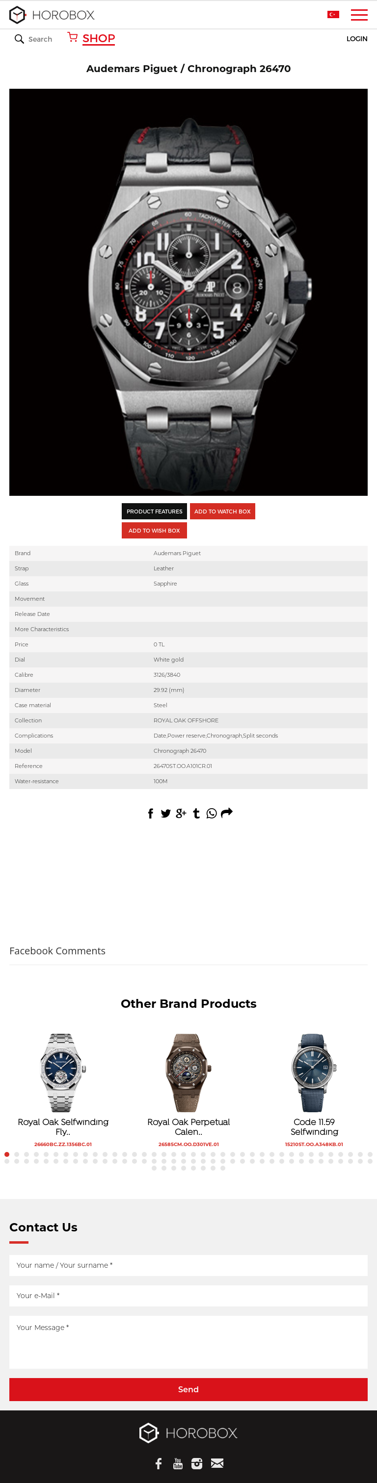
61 (222, 1161)
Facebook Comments (57, 950)
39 (6, 1161)
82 (203, 1168)
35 (340, 1154)
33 (321, 1154)
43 (46, 1161)
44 (56, 1161)
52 (134, 1161)
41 (26, 1161)
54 (154, 1161)
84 (222, 1168)
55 (164, 1161)
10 (95, 1154)
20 (193, 1154)
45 (65, 1161)
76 (370, 1161)
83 (213, 1168)
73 (340, 1161)
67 (281, 1161)
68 (291, 1161)
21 (203, 1154)
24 (232, 1154)
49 (105, 1161)
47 (85, 1161)
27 (262, 1154)
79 (173, 1168)
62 (232, 1161)
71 (321, 1161)
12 (114, 1154)
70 (311, 1161)
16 (154, 1154)
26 (252, 1154)
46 (75, 1161)
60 (213, 1161)
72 (330, 1161)
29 (281, 1154)
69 (301, 1161)
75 (360, 1161)
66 (271, 1161)
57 (183, 1161)
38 (370, 1154)
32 (311, 1154)
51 (124, 1161)
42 (36, 1161)
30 (291, 1154)
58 (193, 1161)
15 (144, 1154)
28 (271, 1154)
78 (164, 1168)
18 (173, 1154)
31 (301, 1154)
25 (242, 1154)
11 (105, 1154)
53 (144, 1161)
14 (134, 1154)
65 (262, 1161)
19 (183, 1154)
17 (164, 1154)
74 (350, 1161)
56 (173, 1161)
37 (360, 1154)
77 (154, 1168)
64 (252, 1161)
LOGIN (357, 39)
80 (183, 1168)
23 (222, 1154)
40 (16, 1161)
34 (330, 1154)
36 (350, 1154)
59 (203, 1161)
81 (193, 1168)
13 (124, 1154)
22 (213, 1154)
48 (95, 1161)
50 (114, 1161)
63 (242, 1161)
